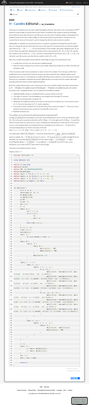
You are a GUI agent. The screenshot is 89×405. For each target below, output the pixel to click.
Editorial (13, 14)
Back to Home (76, 7)
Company (59, 390)
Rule (41, 387)
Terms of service (22, 390)
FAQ (64, 390)
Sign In (85, 2)
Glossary (46, 387)
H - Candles (17, 24)
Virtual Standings (66, 10)
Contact (69, 390)
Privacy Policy (32, 390)
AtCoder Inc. (46, 393)
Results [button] (42, 10)
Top (12, 10)
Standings (53, 10)
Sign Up (78, 2)
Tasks (20, 10)
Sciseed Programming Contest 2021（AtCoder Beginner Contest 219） (27, 2)
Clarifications (30, 10)
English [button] (70, 3)
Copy (77, 155)
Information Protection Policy (46, 390)
